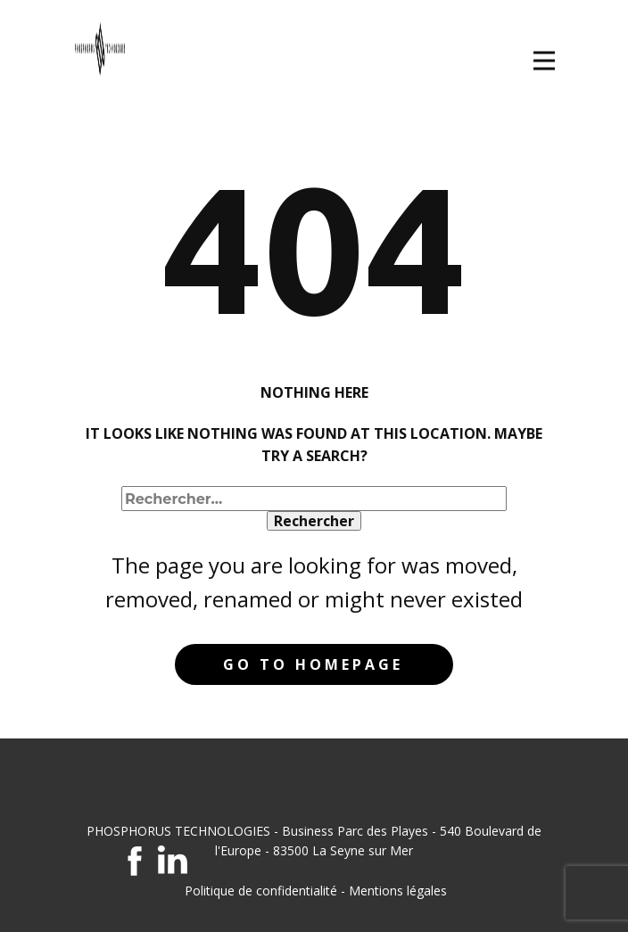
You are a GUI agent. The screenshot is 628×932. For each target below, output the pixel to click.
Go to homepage (313, 664)
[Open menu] (544, 60)
